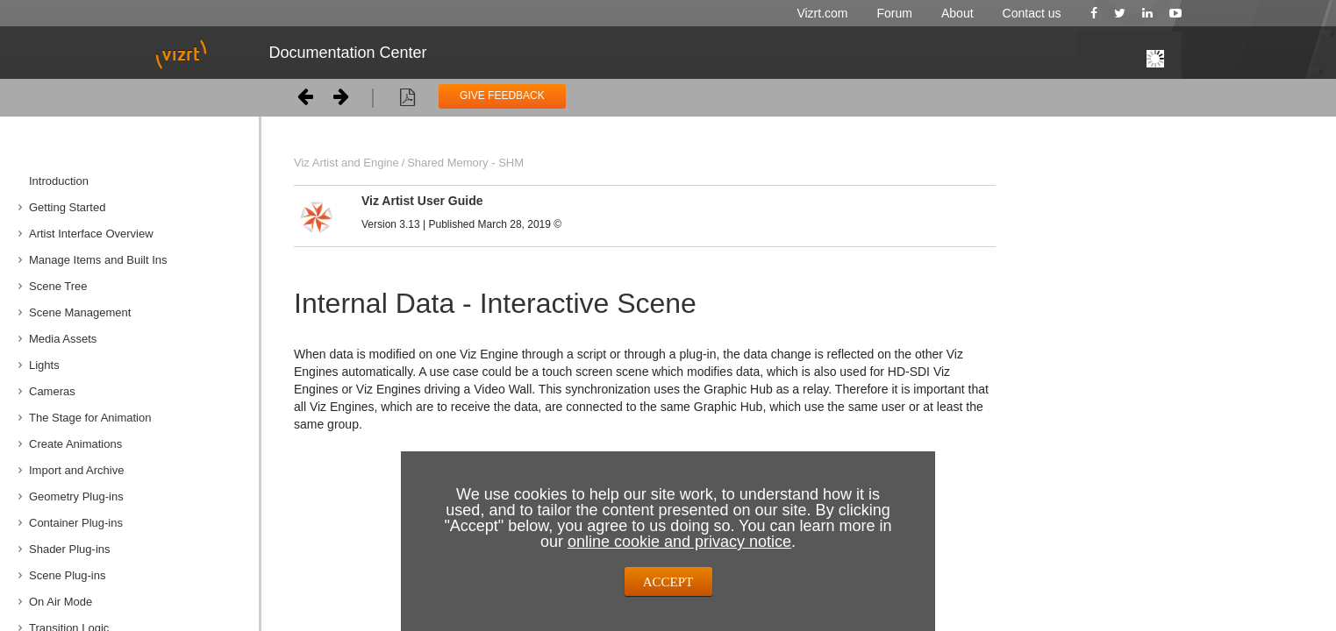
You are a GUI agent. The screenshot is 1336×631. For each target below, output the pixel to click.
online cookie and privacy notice (679, 541)
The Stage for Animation (90, 417)
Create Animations (75, 443)
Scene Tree (58, 286)
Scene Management (80, 312)
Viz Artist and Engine (346, 162)
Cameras (52, 391)
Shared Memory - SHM (465, 162)
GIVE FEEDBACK (502, 95)
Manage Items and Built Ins (98, 259)
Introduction (59, 181)
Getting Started (67, 207)
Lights (44, 365)
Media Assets (62, 338)
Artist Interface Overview (91, 233)
